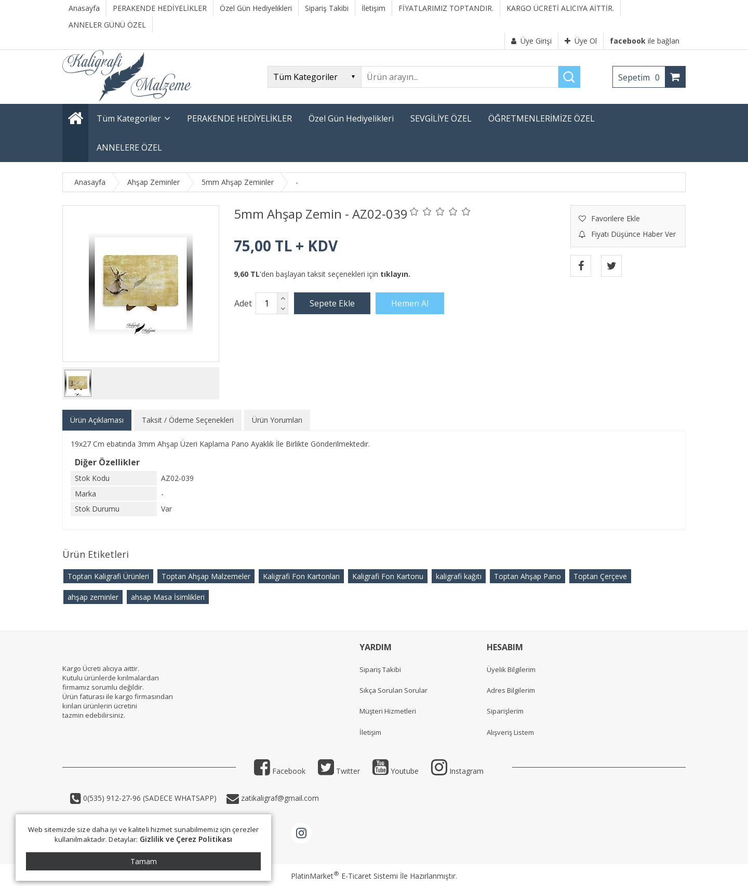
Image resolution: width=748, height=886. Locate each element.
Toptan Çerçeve (600, 576)
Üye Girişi (531, 41)
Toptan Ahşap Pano (527, 576)
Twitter (339, 771)
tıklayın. (395, 274)
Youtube (395, 771)
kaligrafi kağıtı (459, 576)
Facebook (279, 771)
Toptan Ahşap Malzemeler (206, 576)
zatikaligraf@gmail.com (279, 798)
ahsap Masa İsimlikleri (168, 597)
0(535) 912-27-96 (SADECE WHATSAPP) (150, 798)
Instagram (457, 771)
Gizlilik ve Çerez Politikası (186, 839)
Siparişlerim (505, 711)
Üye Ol (581, 41)
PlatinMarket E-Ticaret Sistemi (344, 876)
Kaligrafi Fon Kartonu (387, 576)
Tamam (143, 861)
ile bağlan (644, 41)
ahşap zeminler (93, 597)
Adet (243, 303)
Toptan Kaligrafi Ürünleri (108, 576)
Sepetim (641, 77)
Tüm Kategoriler (129, 118)
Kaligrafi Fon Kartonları (301, 576)
